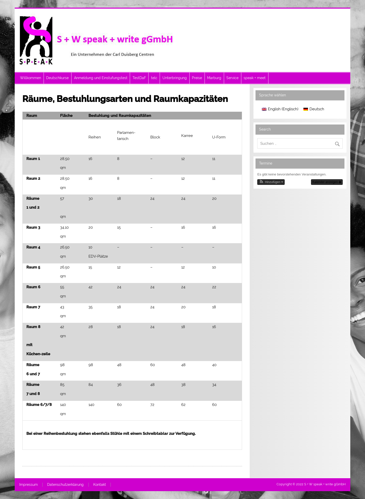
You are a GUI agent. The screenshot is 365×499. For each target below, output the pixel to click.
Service (232, 78)
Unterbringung (174, 78)
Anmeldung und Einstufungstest (100, 78)
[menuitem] (280, 109)
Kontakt (99, 485)
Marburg (214, 78)
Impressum (28, 485)
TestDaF (139, 78)
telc (154, 78)
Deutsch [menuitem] (316, 109)
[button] (271, 182)
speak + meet (255, 78)
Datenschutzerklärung (65, 485)
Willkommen (30, 78)
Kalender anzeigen (327, 182)
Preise (197, 78)
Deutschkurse (57, 78)
